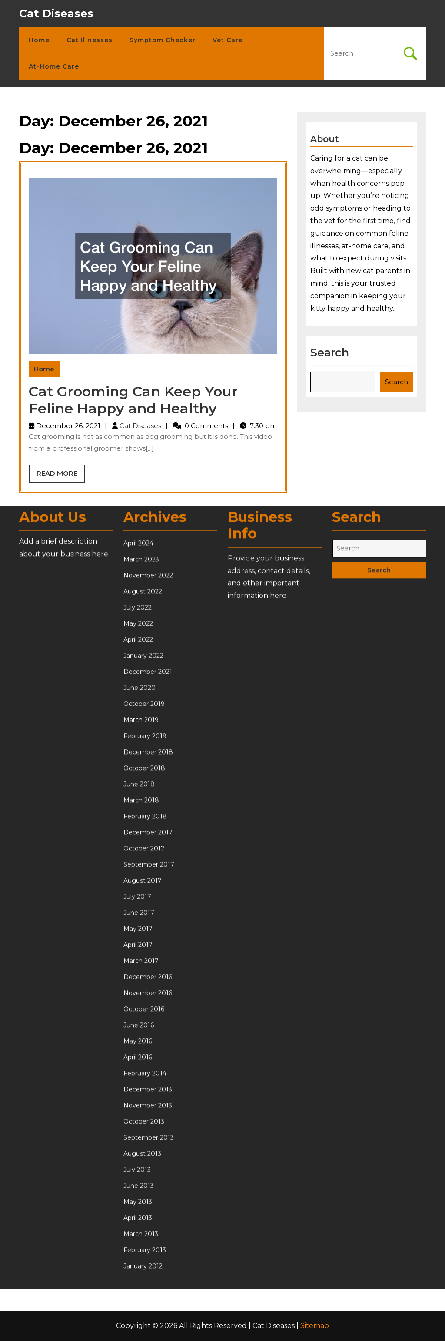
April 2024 (138, 767)
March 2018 (141, 1024)
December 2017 (148, 1057)
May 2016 (137, 1265)
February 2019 (144, 960)
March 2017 (141, 1185)
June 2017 (138, 1137)
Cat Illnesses (89, 40)
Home (39, 40)
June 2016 (138, 1249)
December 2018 (148, 976)
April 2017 (138, 1169)
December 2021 (147, 896)
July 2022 (137, 832)
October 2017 (144, 1073)
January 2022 (143, 880)
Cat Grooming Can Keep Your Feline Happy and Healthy (133, 399)
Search (330, 349)
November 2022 (148, 800)
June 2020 (139, 912)
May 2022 (138, 848)
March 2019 (141, 944)
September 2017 (148, 1089)
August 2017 (142, 1105)
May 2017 (138, 1153)
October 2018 (144, 992)
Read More (61, 475)
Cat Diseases (56, 13)
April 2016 (137, 1281)
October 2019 (144, 928)
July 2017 (137, 1121)
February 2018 (145, 1040)
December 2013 (147, 1314)
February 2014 (144, 1297)
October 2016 (143, 1233)
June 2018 (139, 1008)
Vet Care (228, 40)
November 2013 (147, 1330)
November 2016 (147, 1217)
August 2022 (142, 816)
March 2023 (141, 783)
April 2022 (138, 864)
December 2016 (147, 1201)
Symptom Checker (163, 40)
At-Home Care (54, 66)
